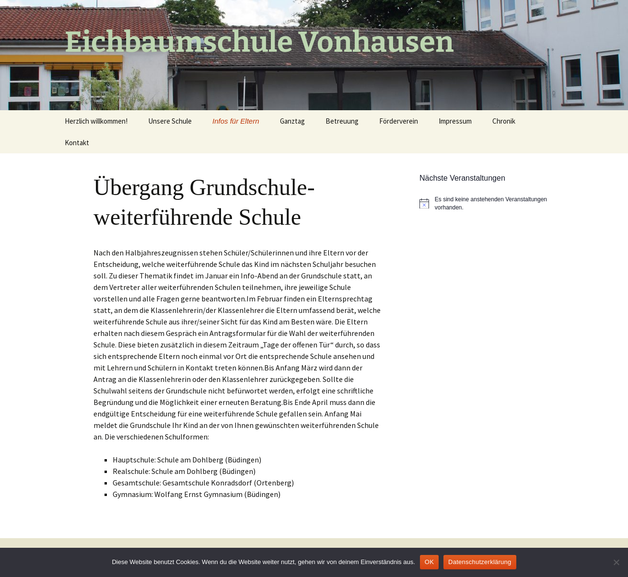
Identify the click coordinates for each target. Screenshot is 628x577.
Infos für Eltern (235, 121)
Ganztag (292, 121)
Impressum (455, 121)
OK (429, 561)
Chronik (503, 121)
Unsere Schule (170, 121)
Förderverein (398, 121)
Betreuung (342, 121)
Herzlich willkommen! (96, 121)
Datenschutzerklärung (479, 561)
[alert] (491, 203)
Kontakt (77, 142)
